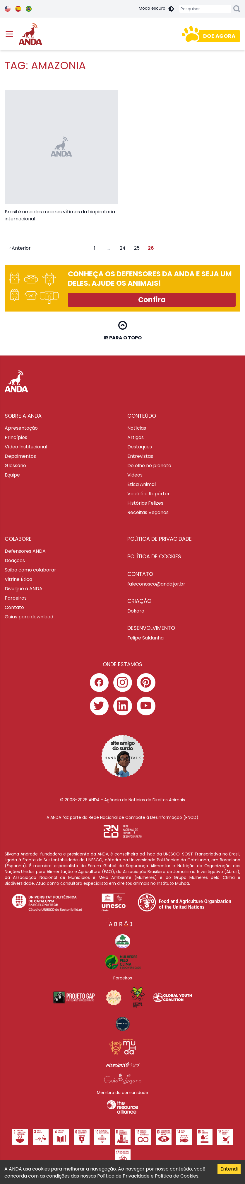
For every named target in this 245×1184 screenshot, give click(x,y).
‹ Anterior (20, 248)
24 (123, 248)
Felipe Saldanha (145, 637)
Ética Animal (141, 484)
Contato (14, 607)
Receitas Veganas (148, 512)
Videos (135, 475)
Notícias (136, 428)
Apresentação (21, 428)
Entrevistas (140, 456)
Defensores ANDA (25, 551)
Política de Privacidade (123, 1176)
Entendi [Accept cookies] (229, 1169)
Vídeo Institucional (26, 446)
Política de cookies (154, 556)
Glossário (15, 465)
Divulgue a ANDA (23, 588)
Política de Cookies (176, 1176)
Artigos (135, 437)
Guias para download (29, 616)
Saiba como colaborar (30, 570)
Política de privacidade (159, 538)
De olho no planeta (149, 465)
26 (151, 248)
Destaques (139, 446)
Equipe (12, 475)
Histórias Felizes (145, 503)
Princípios (16, 437)
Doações (15, 560)
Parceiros (16, 598)
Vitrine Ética (18, 579)
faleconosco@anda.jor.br (156, 584)
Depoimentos (20, 456)
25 (137, 248)
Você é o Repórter (148, 493)
